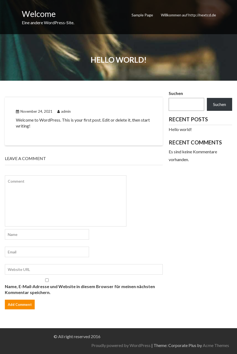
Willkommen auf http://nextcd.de (188, 15)
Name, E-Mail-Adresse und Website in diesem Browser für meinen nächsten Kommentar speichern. (80, 289)
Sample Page (142, 15)
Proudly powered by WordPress (173, 345)
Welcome (39, 14)
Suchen (176, 93)
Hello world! (180, 129)
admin (64, 111)
